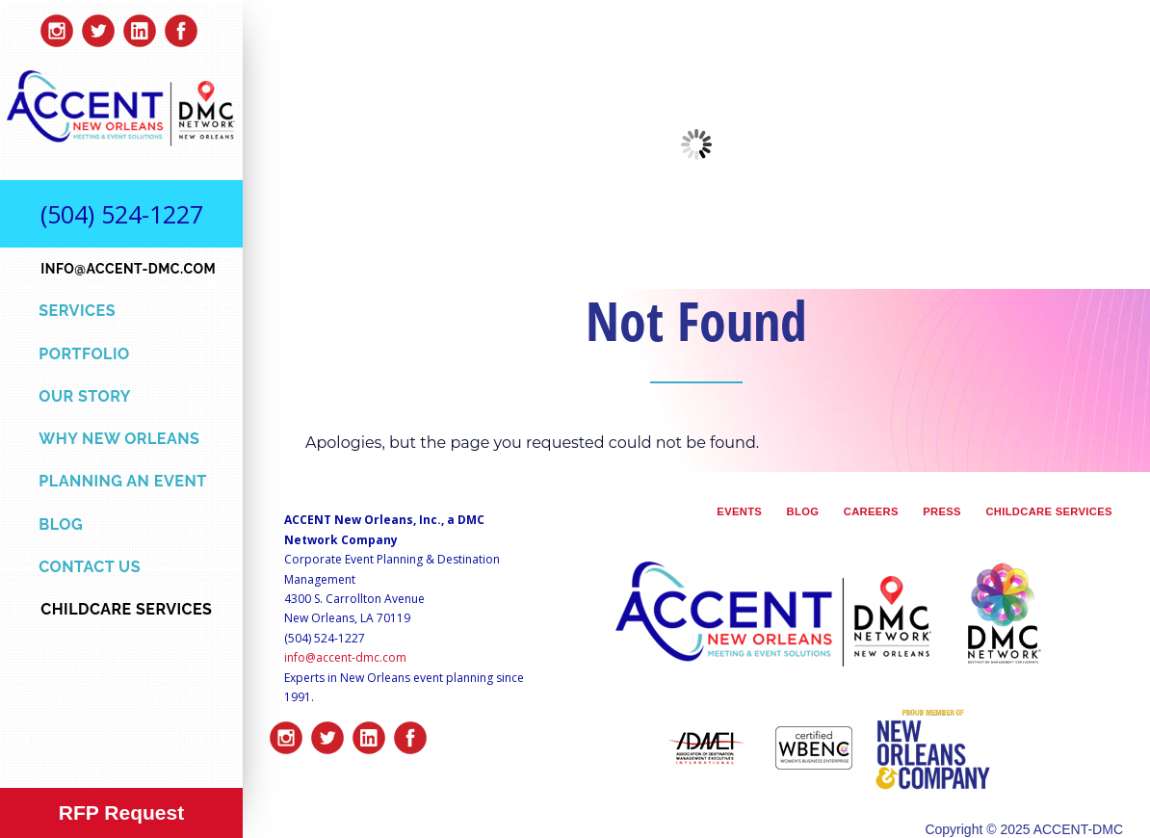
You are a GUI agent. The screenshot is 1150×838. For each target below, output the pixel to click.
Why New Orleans (119, 439)
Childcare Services (1048, 511)
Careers (871, 511)
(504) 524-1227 (121, 213)
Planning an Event (122, 481)
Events (739, 511)
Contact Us (90, 567)
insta (56, 26)
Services (77, 310)
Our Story (85, 396)
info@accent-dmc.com (345, 657)
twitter (98, 26)
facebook (181, 26)
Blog (61, 524)
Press (942, 511)
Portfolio (84, 354)
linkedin (139, 26)
